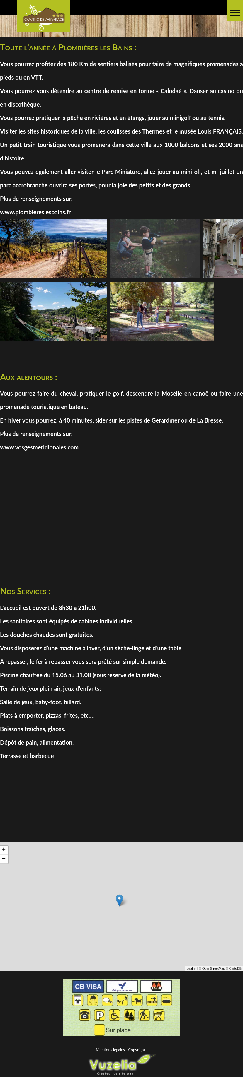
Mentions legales (110, 1049)
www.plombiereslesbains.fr (35, 212)
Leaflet (191, 977)
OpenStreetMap (213, 977)
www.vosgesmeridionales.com (39, 447)
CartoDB (235, 977)
